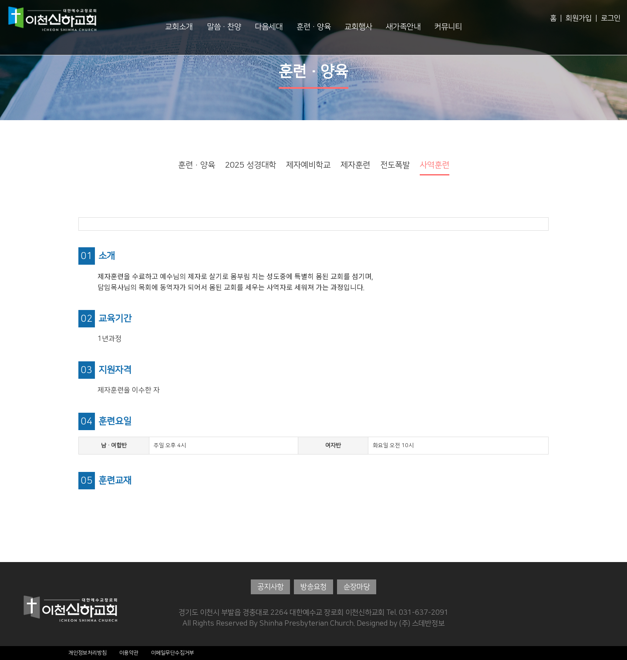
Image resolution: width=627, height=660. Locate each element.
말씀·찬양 (224, 27)
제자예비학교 (308, 165)
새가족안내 (403, 27)
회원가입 (579, 18)
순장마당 (357, 587)
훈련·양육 (314, 27)
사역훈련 (434, 165)
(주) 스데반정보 (422, 623)
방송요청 (313, 587)
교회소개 (179, 27)
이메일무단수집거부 (172, 653)
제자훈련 (355, 165)
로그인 (610, 18)
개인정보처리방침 (87, 653)
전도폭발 (395, 165)
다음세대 (269, 27)
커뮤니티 (448, 27)
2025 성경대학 (250, 165)
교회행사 (358, 27)
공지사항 (270, 587)
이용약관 (128, 653)
